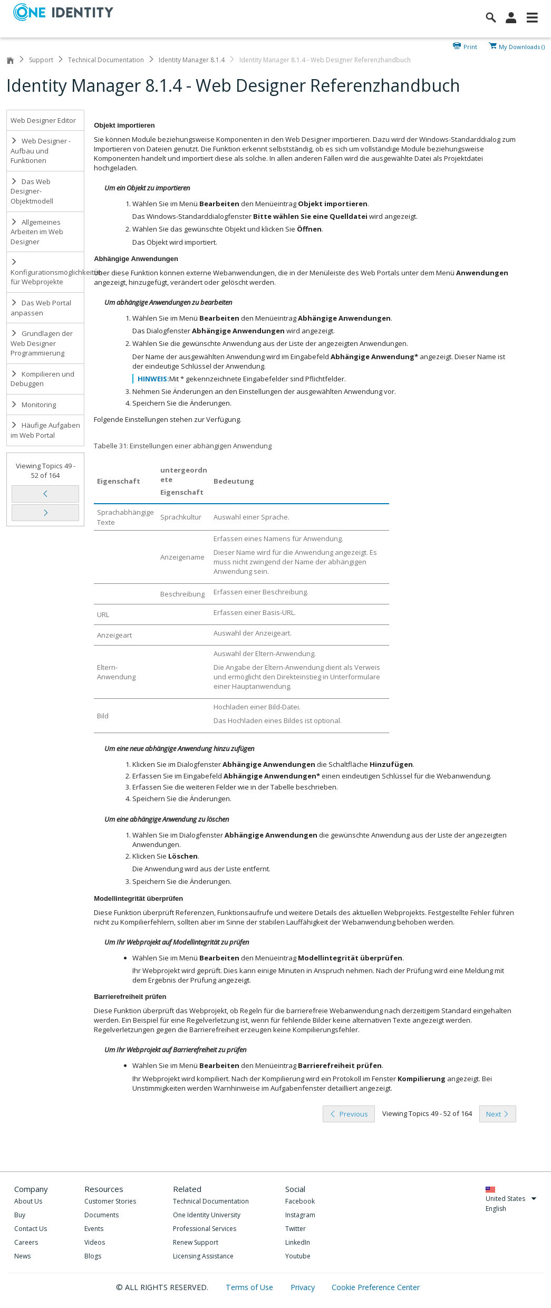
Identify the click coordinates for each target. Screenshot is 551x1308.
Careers (26, 1242)
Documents (101, 1214)
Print (470, 46)
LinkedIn (297, 1242)
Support (41, 59)
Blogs (92, 1256)
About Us (28, 1201)
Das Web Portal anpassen (41, 308)
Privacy (304, 1287)
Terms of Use (250, 1287)
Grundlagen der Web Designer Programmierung (42, 343)
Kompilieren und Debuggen (42, 379)
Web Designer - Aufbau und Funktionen (41, 150)
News (22, 1256)
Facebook (300, 1201)
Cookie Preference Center (376, 1287)
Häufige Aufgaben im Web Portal (45, 430)
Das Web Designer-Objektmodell (32, 191)
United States (511, 1198)
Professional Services (204, 1228)
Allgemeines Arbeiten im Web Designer (37, 231)
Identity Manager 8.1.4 (192, 59)
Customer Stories (110, 1201)
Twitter (295, 1228)
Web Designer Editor (43, 120)
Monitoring (33, 404)
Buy (19, 1214)
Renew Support (195, 1242)
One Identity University (206, 1214)
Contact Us (30, 1228)
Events (93, 1228)
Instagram (300, 1214)
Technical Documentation (106, 59)
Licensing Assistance (203, 1256)
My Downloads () (522, 46)
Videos (94, 1242)
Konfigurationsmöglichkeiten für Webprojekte (47, 272)
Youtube (298, 1256)
